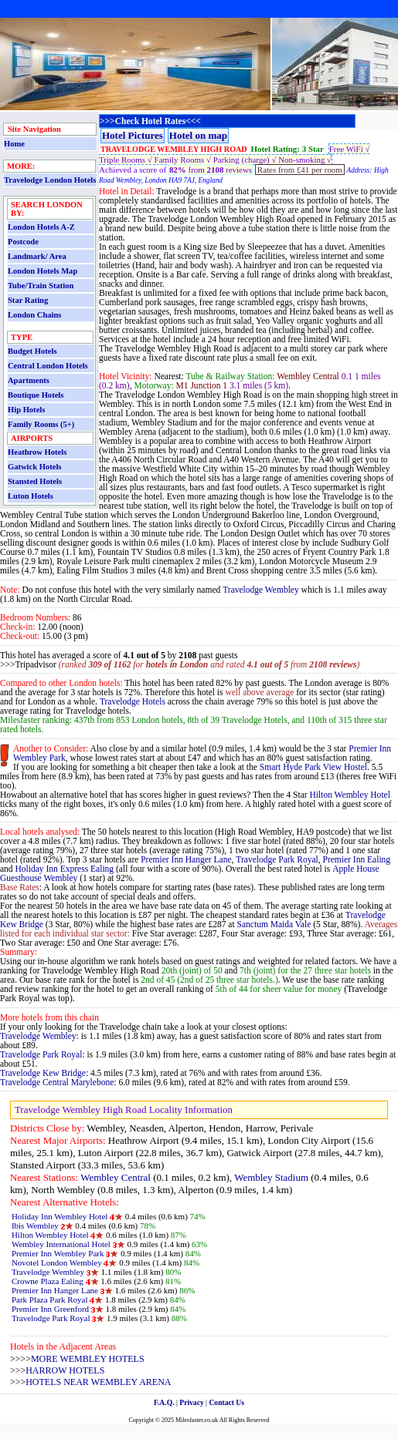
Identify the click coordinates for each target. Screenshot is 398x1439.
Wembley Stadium (271, 1177)
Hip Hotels (26, 409)
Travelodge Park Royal (277, 859)
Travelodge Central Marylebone (57, 1082)
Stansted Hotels (35, 481)
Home (14, 144)
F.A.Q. (164, 1402)
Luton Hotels (30, 496)
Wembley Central (115, 1177)
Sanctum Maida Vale (274, 924)
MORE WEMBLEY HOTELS (88, 1358)
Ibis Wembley (35, 1225)
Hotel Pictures (132, 135)
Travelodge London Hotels (50, 180)
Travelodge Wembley (261, 589)
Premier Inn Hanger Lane (186, 859)
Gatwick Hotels (34, 466)
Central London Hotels (48, 365)
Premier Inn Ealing (357, 859)
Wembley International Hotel (61, 1244)
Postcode (23, 241)
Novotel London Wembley (57, 1262)
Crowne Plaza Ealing (49, 1281)
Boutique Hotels (35, 395)
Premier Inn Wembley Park (58, 1253)
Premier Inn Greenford (50, 1308)
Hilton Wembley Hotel (349, 794)
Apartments (28, 380)
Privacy (191, 1402)
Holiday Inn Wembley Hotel (59, 1216)
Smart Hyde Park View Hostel (313, 767)
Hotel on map (198, 135)
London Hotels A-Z (41, 227)
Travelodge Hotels (132, 701)
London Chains (34, 315)
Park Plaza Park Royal (50, 1299)
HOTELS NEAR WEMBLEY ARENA (98, 1382)
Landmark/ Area (37, 256)
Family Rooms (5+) (41, 424)
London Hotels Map (42, 271)
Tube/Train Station (40, 285)
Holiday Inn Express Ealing (64, 868)
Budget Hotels (32, 351)
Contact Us (226, 1402)
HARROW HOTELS (65, 1370)
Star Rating (28, 300)
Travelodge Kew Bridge (43, 1073)
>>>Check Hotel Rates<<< (150, 121)
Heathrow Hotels (37, 452)
